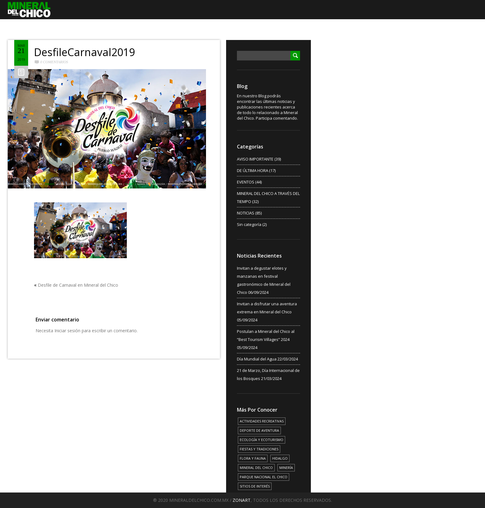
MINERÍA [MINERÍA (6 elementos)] (286, 467)
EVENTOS (245, 182)
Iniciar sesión (67, 331)
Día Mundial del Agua (257, 359)
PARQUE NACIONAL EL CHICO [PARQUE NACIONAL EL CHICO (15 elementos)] (263, 477)
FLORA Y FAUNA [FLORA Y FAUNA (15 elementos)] (253, 458)
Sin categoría (249, 224)
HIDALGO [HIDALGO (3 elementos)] (280, 458)
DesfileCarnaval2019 (84, 52)
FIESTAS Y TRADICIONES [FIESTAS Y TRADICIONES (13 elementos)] (259, 449)
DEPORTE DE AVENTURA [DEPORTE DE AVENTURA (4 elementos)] (259, 430)
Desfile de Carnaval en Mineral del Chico (78, 285)
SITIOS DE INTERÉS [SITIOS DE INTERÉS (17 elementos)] (255, 486)
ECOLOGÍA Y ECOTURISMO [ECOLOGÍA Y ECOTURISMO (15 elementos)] (261, 439)
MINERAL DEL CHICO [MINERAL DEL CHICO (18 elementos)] (256, 467)
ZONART (242, 500)
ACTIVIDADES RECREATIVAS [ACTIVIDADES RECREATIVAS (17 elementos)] (262, 421)
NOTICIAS (245, 213)
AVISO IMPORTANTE (255, 159)
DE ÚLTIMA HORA (252, 170)
